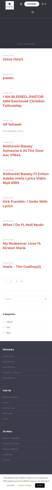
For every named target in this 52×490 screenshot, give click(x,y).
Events (6, 402)
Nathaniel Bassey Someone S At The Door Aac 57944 (23, 150)
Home (19, 43)
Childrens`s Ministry (11, 372)
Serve (5, 419)
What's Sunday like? (11, 438)
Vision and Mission (10, 449)
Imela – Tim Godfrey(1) (22, 267)
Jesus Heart (13, 59)
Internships (8, 413)
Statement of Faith (11, 443)
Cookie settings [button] (25, 485)
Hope (9, 332)
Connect (6, 460)
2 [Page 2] (10, 281)
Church (9, 321)
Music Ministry (9, 378)
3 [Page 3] (16, 281)
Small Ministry (9, 361)
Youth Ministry (9, 367)
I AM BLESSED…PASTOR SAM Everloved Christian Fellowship (24, 101)
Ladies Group (8, 356)
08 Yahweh (12, 124)
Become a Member (11, 397)
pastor (8, 78)
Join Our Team (9, 408)
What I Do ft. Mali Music (23, 225)
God (8, 327)
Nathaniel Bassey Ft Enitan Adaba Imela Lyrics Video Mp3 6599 (26, 178)
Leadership (7, 454)
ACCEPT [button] (40, 485)
